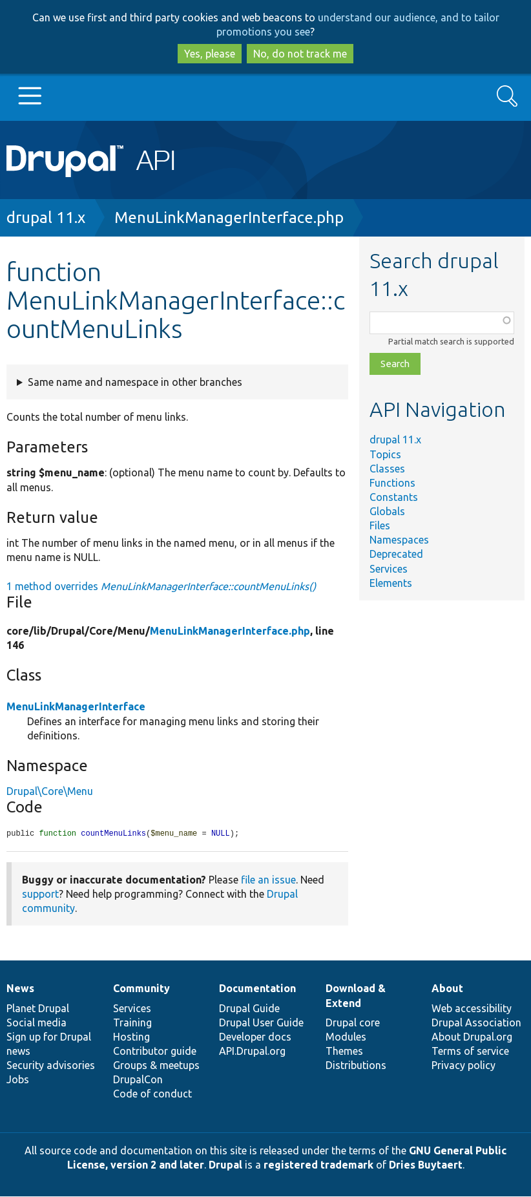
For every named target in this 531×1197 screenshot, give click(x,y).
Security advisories (50, 1066)
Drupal (225, 1165)
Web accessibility (472, 1009)
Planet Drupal (37, 1009)
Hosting (131, 1037)
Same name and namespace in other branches (135, 382)
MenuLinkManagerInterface (75, 706)
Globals (387, 511)
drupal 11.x (45, 217)
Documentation (257, 989)
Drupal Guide (249, 1009)
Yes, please (209, 53)
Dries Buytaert (426, 1165)
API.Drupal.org (252, 1051)
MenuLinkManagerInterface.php (229, 217)
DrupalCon (138, 1080)
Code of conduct (152, 1094)
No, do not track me (300, 53)
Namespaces (399, 540)
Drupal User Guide (261, 1023)
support (40, 894)
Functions (392, 483)
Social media (36, 1023)
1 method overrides (161, 586)
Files (380, 525)
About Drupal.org (472, 1037)
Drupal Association (476, 1023)
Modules (346, 1037)
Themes (344, 1051)
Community (141, 989)
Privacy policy (463, 1066)
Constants (394, 497)
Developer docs (255, 1037)
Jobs (17, 1080)
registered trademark (318, 1165)
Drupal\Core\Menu (49, 791)
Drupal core (353, 1023)
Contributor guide (154, 1051)
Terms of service (470, 1051)
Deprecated (396, 554)
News (20, 989)
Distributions (356, 1066)
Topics (385, 454)
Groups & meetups (156, 1066)
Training (132, 1023)
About (447, 989)
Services (389, 569)
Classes (387, 468)
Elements (391, 583)
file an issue (268, 880)
